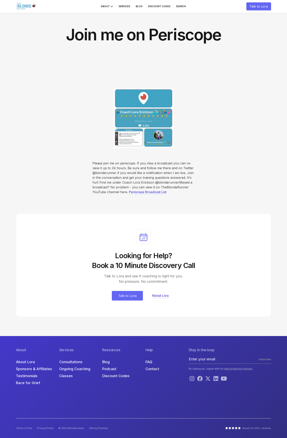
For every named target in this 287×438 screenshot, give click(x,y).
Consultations (71, 362)
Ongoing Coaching (74, 369)
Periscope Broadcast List (147, 192)
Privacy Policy (45, 428)
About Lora (25, 362)
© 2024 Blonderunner (71, 428)
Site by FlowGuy (98, 428)
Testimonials (26, 376)
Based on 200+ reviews (257, 428)
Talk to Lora (259, 6)
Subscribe (265, 359)
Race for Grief (28, 383)
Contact (152, 369)
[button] (107, 6)
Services (124, 6)
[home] (27, 6)
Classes (66, 376)
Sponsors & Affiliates (34, 369)
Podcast (109, 369)
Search (181, 6)
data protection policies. (238, 368)
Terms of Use (24, 428)
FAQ (148, 362)
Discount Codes (159, 6)
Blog (139, 6)
